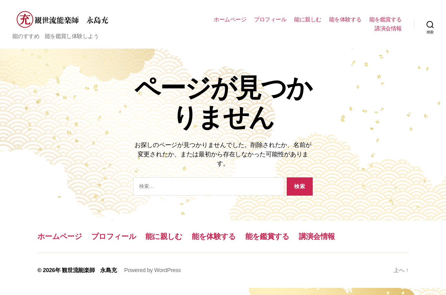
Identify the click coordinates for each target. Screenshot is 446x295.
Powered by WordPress (152, 277)
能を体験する (385, 23)
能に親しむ (348, 23)
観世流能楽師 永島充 (89, 277)
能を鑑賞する (350, 32)
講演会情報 (388, 32)
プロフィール (310, 23)
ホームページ (270, 23)
